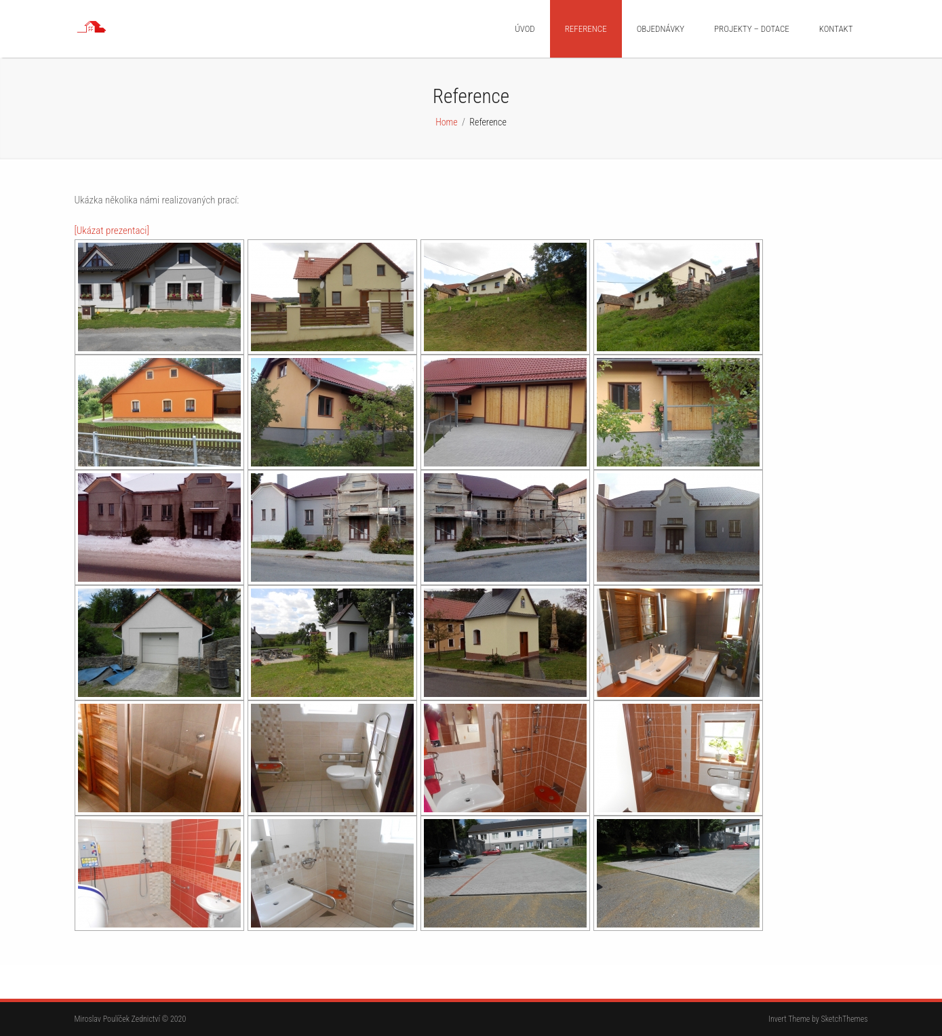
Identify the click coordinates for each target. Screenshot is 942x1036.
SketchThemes (844, 1019)
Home (446, 122)
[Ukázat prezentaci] (112, 230)
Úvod (524, 29)
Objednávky (660, 29)
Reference (586, 29)
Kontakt (836, 29)
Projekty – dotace (751, 29)
